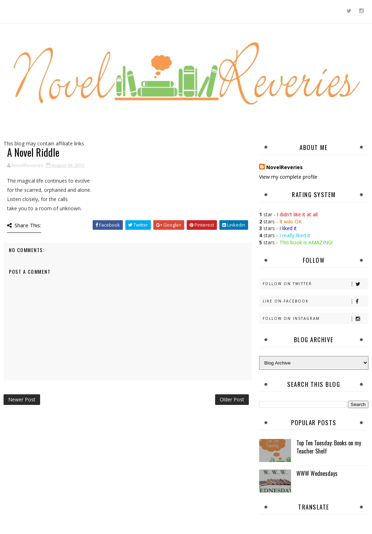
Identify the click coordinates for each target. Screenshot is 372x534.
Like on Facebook (315, 301)
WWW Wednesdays (317, 473)
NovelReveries (284, 167)
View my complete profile (288, 176)
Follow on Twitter (315, 284)
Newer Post (21, 399)
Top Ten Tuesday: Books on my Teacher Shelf (328, 447)
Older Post (232, 399)
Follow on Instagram (315, 318)
